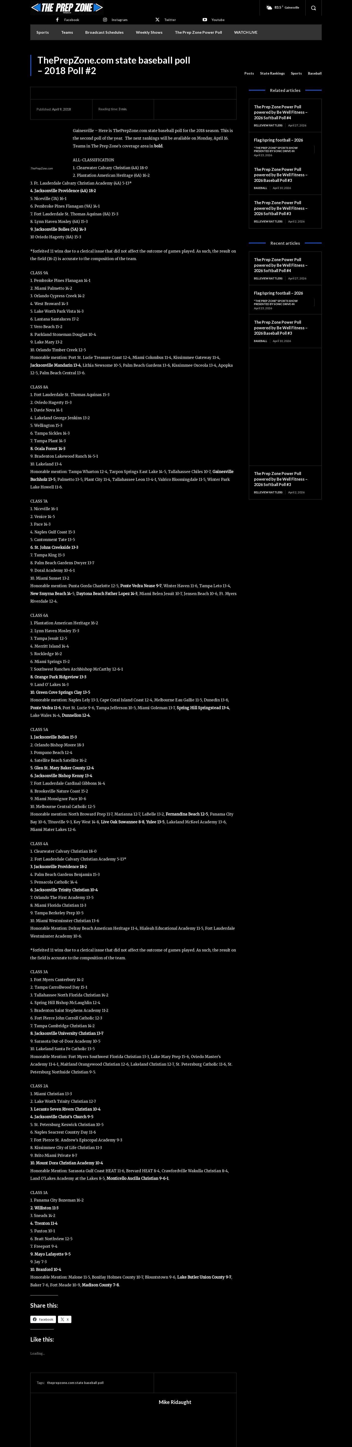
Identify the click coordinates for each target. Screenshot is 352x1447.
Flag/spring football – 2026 (281, 140)
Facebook (71, 20)
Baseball (315, 73)
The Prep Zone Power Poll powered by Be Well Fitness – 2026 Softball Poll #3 (283, 209)
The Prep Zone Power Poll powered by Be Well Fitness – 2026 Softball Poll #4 (283, 112)
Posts (249, 73)
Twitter (170, 20)
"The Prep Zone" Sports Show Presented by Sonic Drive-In (278, 149)
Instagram (119, 20)
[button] (313, 8)
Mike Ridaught (175, 1402)
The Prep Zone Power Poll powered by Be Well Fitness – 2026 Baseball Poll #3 (283, 175)
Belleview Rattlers (270, 125)
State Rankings (272, 73)
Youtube (218, 20)
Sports (296, 73)
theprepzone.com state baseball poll (75, 1383)
